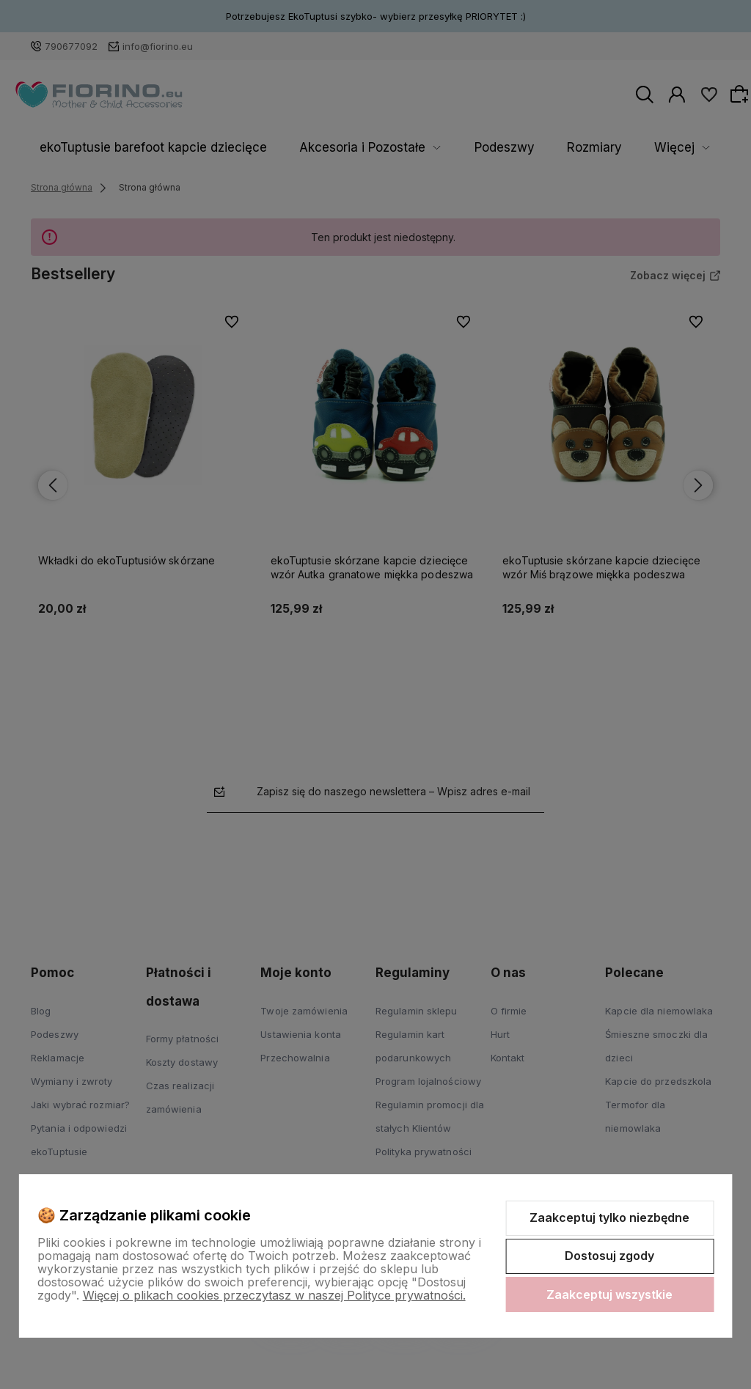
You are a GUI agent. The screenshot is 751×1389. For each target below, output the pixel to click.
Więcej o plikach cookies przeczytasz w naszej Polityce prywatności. (274, 1295)
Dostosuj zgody (609, 1255)
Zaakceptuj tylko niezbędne (609, 1217)
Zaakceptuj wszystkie (609, 1294)
